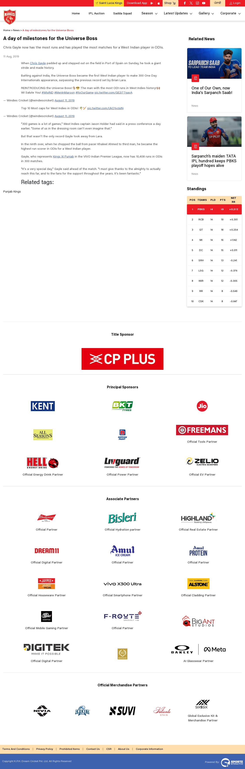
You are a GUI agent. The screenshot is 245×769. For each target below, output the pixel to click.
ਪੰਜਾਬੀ (217, 3)
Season (147, 13)
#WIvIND (47, 92)
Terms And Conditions (16, 749)
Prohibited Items (70, 749)
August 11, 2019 (65, 100)
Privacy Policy (44, 749)
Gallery (204, 13)
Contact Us (93, 749)
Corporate (228, 13)
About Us (123, 749)
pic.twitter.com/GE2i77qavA (113, 92)
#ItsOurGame (85, 92)
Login (237, 3)
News (195, 106)
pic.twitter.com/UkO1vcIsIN (105, 108)
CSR (109, 749)
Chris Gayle (38, 63)
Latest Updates (176, 13)
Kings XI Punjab (63, 156)
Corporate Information (149, 749)
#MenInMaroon (64, 92)
